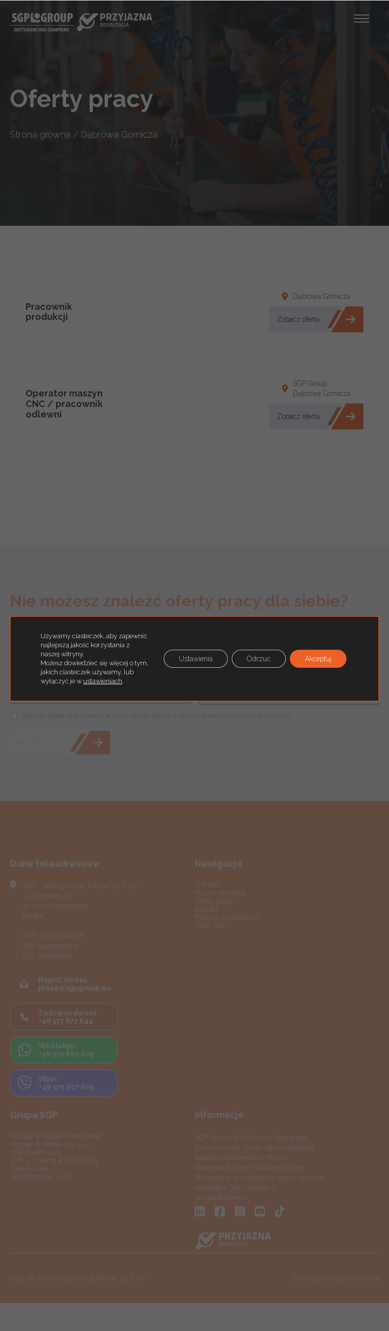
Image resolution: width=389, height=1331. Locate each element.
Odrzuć (259, 659)
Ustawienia (196, 659)
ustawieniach (102, 681)
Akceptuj (318, 659)
